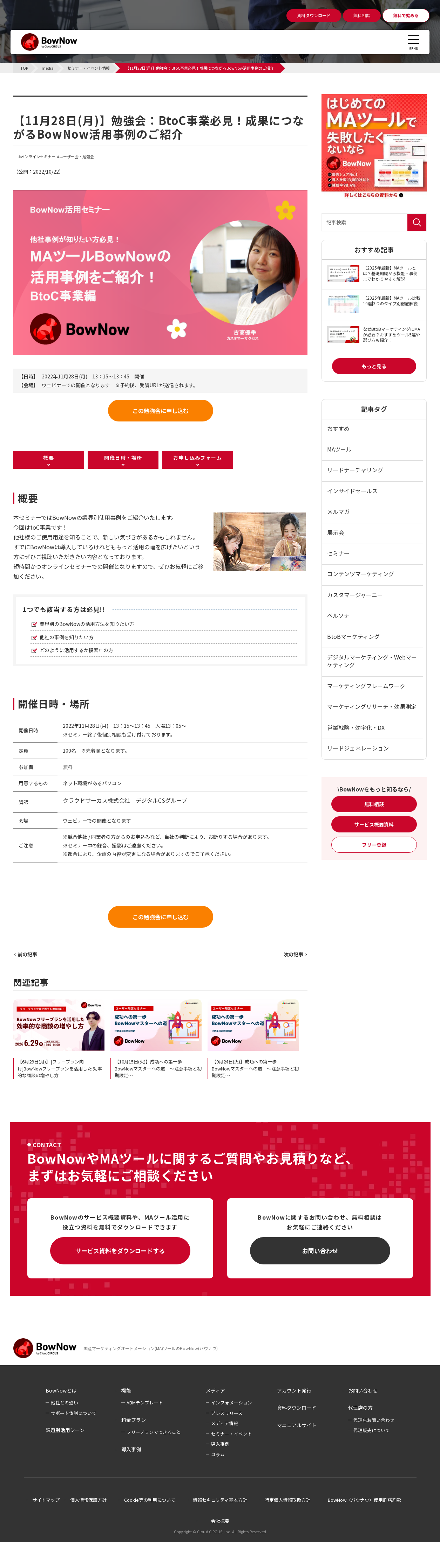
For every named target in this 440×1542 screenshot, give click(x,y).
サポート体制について (73, 1413)
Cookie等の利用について (149, 1499)
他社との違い (64, 1402)
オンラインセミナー (38, 156)
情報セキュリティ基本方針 (220, 1499)
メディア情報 (224, 1423)
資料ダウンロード (296, 1407)
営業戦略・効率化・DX (356, 727)
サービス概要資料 (374, 824)
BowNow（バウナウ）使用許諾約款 (364, 1499)
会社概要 (220, 1521)
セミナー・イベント (231, 1433)
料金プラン (133, 1419)
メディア (215, 1390)
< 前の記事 (25, 954)
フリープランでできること (154, 1432)
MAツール (339, 449)
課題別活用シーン (65, 1429)
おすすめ (338, 428)
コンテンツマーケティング (360, 574)
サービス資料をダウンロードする (120, 1250)
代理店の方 (360, 1407)
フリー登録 (374, 844)
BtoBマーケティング (353, 636)
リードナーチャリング (355, 470)
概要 (48, 457)
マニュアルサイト (296, 1425)
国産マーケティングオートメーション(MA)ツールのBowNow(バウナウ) (150, 1348)
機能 (126, 1390)
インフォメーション (231, 1402)
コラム (218, 1454)
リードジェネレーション (358, 748)
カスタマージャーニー (355, 595)
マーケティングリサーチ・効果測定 (372, 706)
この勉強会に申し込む (161, 410)
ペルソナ (338, 615)
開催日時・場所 (123, 457)
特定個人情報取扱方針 (287, 1499)
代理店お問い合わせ (373, 1420)
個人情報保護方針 (88, 1499)
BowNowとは (61, 1390)
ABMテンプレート (145, 1402)
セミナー (338, 553)
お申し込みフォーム (197, 457)
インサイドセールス (352, 491)
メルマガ (338, 511)
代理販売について (371, 1430)
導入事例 (131, 1449)
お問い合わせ (320, 1250)
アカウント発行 (294, 1390)
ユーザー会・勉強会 (76, 156)
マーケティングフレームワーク (366, 686)
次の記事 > (295, 954)
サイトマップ (46, 1499)
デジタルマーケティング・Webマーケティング (372, 661)
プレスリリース (227, 1413)
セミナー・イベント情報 (57, 100)
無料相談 (374, 804)
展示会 (335, 532)
